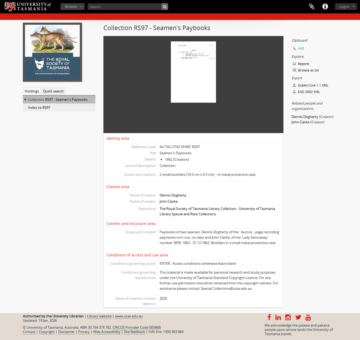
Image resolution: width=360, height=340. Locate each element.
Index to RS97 (39, 107)
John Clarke (169, 201)
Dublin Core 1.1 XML (310, 85)
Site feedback (134, 331)
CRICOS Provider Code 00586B (137, 327)
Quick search (53, 91)
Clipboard (311, 6)
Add (301, 48)
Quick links (325, 6)
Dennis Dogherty (173, 195)
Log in (344, 6)
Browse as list (306, 70)
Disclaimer (66, 331)
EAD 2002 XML (306, 92)
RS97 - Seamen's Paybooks (66, 99)
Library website (99, 316)
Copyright (47, 331)
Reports (301, 64)
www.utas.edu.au (129, 316)
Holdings (32, 91)
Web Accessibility (106, 331)
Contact (29, 331)
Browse (71, 6)
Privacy (84, 331)
